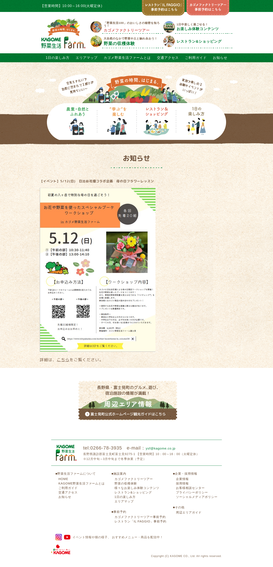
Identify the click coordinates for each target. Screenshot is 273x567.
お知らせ (220, 57)
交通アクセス (168, 57)
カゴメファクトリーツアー (134, 471)
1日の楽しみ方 (58, 57)
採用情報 (182, 476)
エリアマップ (86, 57)
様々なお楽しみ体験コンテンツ (137, 480)
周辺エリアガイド (189, 505)
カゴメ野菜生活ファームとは (127, 57)
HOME (63, 471)
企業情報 (182, 471)
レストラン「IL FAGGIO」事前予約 (140, 514)
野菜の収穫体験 (126, 476)
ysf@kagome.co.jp (167, 441)
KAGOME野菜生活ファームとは (81, 476)
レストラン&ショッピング (133, 485)
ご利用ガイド (196, 57)
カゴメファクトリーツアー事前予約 (140, 510)
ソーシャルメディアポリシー (197, 489)
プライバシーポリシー (192, 485)
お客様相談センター (190, 480)
